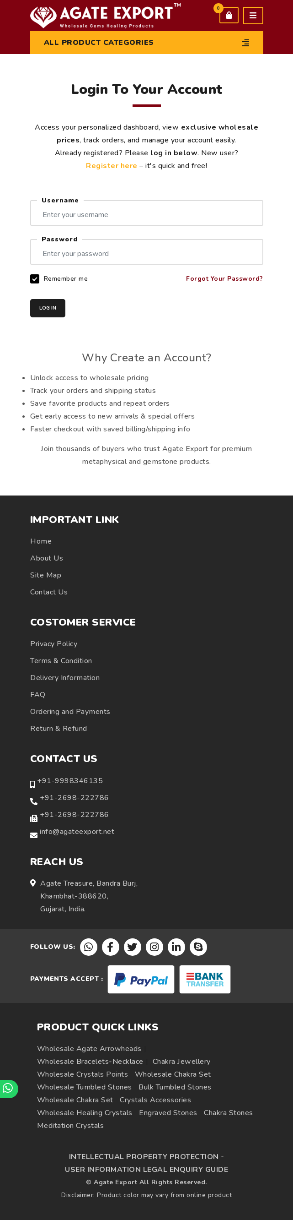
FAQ (38, 695)
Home (41, 541)
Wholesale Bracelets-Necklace (90, 1062)
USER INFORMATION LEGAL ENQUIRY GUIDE (146, 1170)
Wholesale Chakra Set (173, 1074)
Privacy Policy (53, 644)
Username (60, 200)
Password (60, 239)
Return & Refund (58, 729)
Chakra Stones (228, 1113)
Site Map (45, 575)
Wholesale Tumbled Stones (84, 1087)
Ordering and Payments (70, 712)
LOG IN (47, 308)
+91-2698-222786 (74, 798)
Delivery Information (65, 678)
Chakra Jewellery (182, 1062)
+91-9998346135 (70, 781)
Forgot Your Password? (224, 278)
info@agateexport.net (77, 832)
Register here (112, 166)
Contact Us (49, 592)
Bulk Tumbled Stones (175, 1087)
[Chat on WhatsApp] (9, 1089)
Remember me (66, 278)
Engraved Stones (168, 1113)
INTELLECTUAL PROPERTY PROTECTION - (146, 1157)
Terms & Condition (61, 661)
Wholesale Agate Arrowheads (89, 1049)
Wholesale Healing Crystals (85, 1113)
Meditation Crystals (70, 1126)
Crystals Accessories (155, 1100)
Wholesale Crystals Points (82, 1074)
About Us (46, 558)
